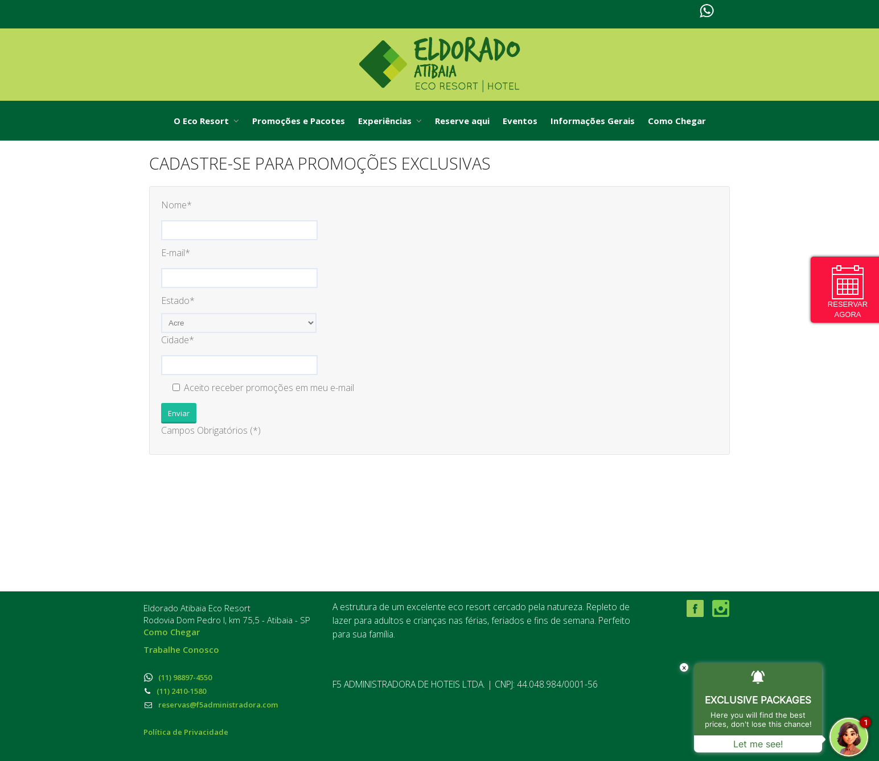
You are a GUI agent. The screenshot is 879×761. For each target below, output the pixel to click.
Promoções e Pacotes (298, 120)
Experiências (390, 120)
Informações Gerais (593, 120)
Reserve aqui (462, 120)
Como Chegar (677, 120)
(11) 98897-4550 (177, 677)
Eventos (520, 120)
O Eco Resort (206, 120)
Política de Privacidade (185, 732)
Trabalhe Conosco (181, 649)
